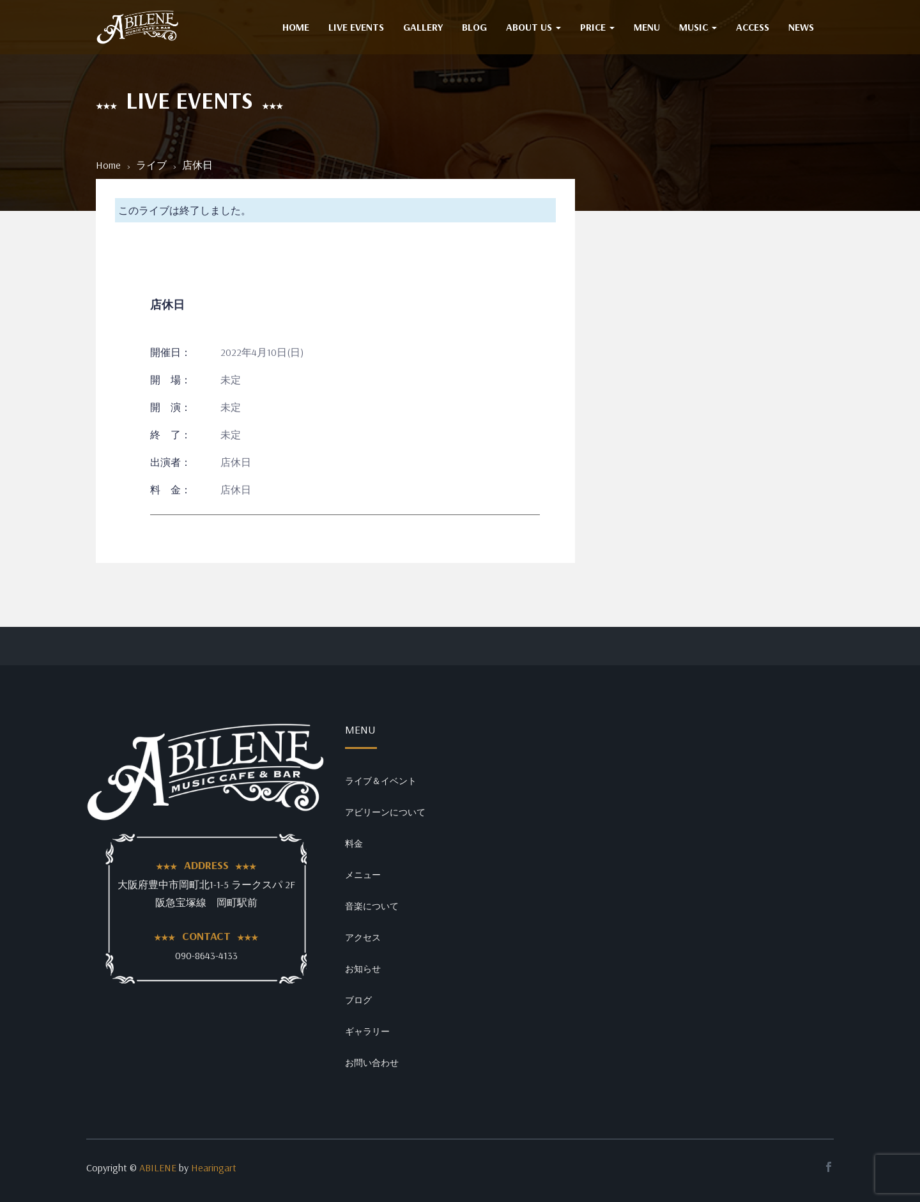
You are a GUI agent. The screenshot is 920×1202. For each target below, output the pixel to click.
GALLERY (423, 26)
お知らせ (363, 969)
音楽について (372, 906)
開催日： (170, 352)
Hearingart (213, 1167)
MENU (647, 26)
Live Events (356, 26)
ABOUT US (533, 26)
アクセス (363, 937)
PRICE (597, 26)
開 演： (170, 407)
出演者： (170, 462)
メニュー (363, 875)
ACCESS (752, 26)
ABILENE (157, 1167)
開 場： (170, 379)
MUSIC (698, 26)
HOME (295, 26)
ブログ (358, 1000)
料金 (354, 843)
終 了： (170, 434)
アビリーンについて (385, 812)
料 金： (170, 489)
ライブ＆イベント (381, 781)
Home (108, 164)
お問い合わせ (372, 1062)
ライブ (151, 164)
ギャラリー (367, 1031)
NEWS (801, 26)
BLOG (474, 26)
